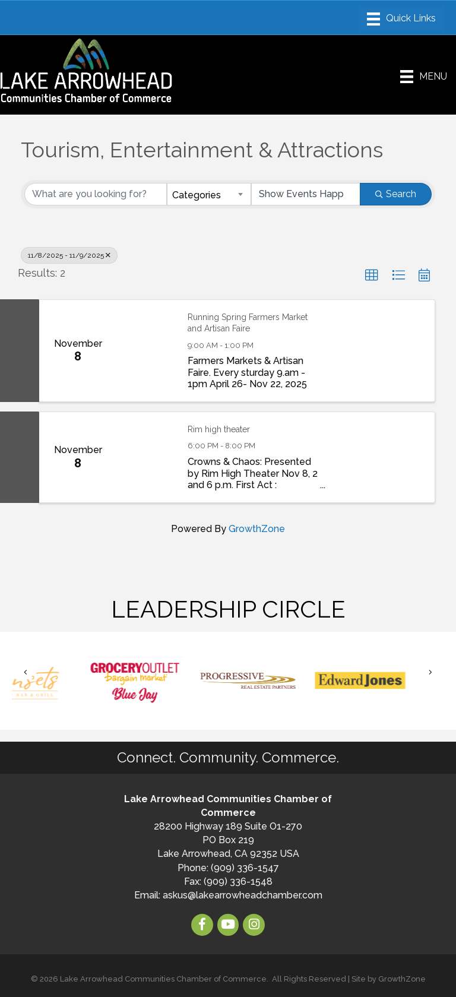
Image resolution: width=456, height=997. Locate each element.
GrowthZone (257, 528)
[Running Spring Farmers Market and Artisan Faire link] (146, 350)
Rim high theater (219, 429)
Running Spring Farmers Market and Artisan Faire (248, 323)
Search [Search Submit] (395, 194)
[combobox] (209, 194)
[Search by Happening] (305, 194)
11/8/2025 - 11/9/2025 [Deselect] (69, 255)
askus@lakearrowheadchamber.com (242, 895)
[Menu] (401, 19)
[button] (372, 275)
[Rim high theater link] (146, 457)
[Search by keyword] (95, 194)
